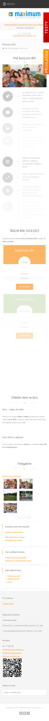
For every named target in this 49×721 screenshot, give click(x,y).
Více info (25, 286)
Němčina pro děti (13, 576)
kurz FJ (9, 582)
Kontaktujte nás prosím (13, 540)
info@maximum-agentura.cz (25, 35)
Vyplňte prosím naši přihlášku (15, 557)
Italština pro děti (13, 579)
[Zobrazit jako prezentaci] (11, 476)
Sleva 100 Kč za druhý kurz (12, 437)
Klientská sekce (8, 604)
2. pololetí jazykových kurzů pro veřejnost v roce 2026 (22, 631)
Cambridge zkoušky (9, 620)
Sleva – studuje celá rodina (13, 409)
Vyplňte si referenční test (14, 532)
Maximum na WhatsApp (11, 656)
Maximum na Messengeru (11, 653)
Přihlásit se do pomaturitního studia (18, 560)
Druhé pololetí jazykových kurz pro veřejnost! (25, 24)
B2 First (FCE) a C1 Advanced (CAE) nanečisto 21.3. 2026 (22, 626)
